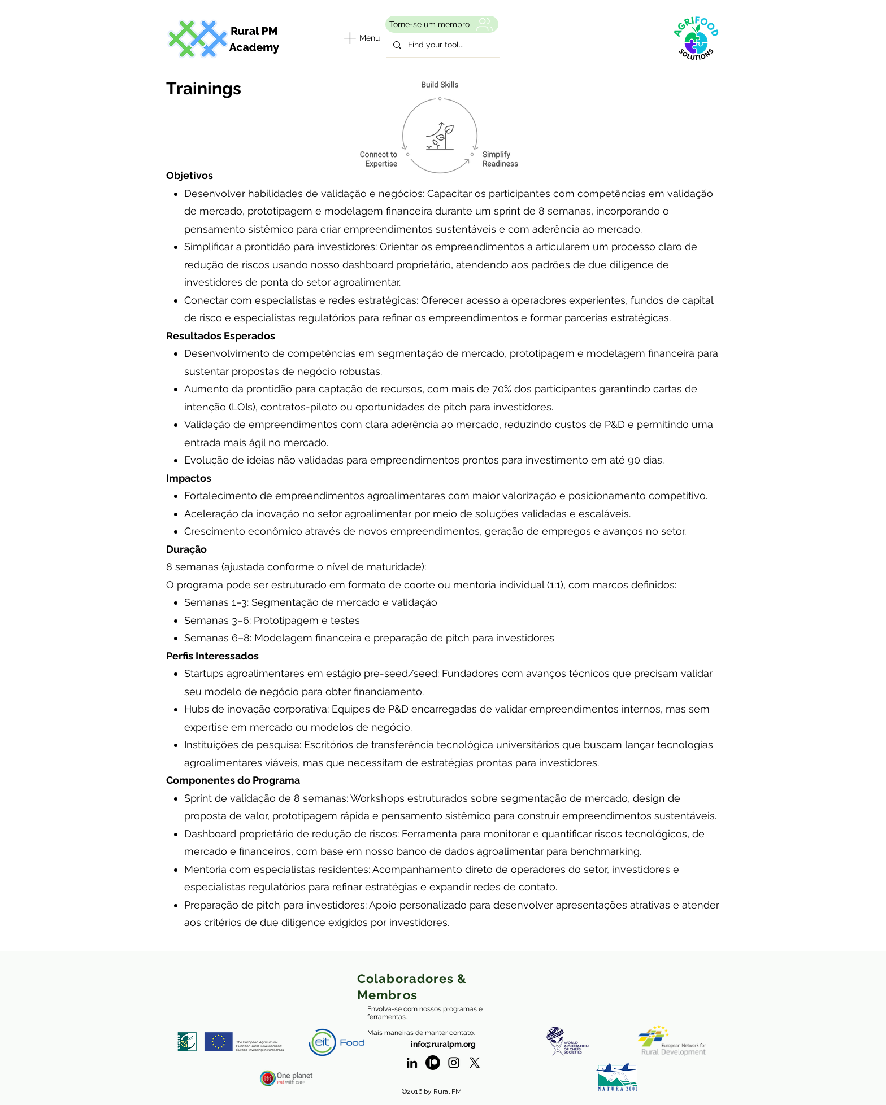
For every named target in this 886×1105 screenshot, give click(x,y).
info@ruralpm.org (443, 1044)
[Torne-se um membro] (441, 24)
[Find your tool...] (442, 45)
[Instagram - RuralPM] (453, 1062)
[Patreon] (432, 1062)
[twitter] (474, 1062)
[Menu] (360, 37)
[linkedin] (412, 1062)
